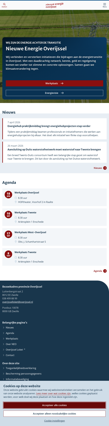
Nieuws (100, 168)
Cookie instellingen (54, 420)
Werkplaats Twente (26, 212)
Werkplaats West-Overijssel (32, 232)
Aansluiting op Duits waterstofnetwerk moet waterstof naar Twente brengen (54, 149)
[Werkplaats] (54, 83)
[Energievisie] (54, 93)
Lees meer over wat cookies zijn (53, 393)
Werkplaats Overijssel (28, 192)
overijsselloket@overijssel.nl (17, 302)
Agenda (100, 271)
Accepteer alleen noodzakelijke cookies (54, 413)
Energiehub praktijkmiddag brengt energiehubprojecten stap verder (49, 126)
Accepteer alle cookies (54, 405)
